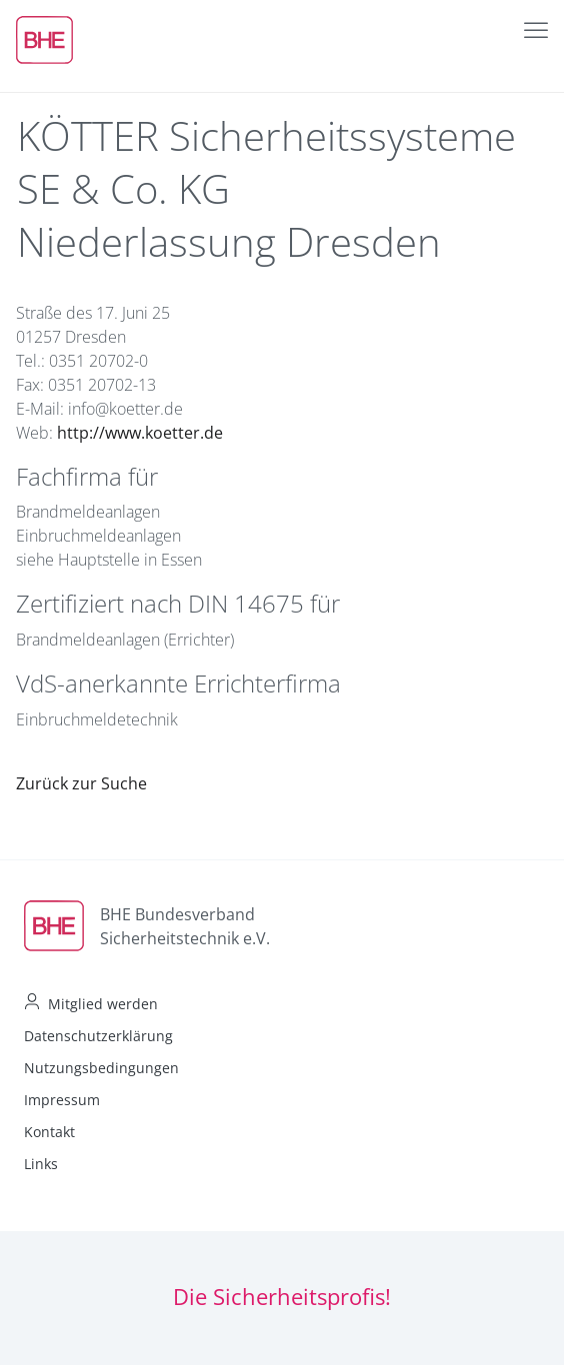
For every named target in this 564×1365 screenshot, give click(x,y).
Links (41, 1163)
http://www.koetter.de (140, 433)
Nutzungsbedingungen (101, 1067)
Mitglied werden (103, 1003)
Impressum (62, 1099)
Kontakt (49, 1131)
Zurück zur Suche (81, 783)
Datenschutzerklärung (98, 1035)
